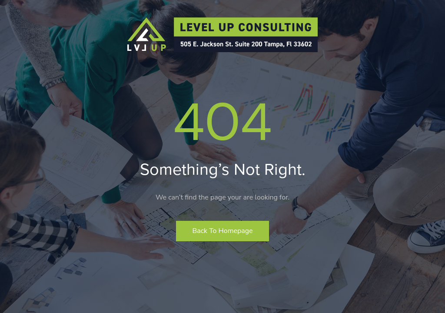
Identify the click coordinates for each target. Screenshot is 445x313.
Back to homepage (222, 231)
